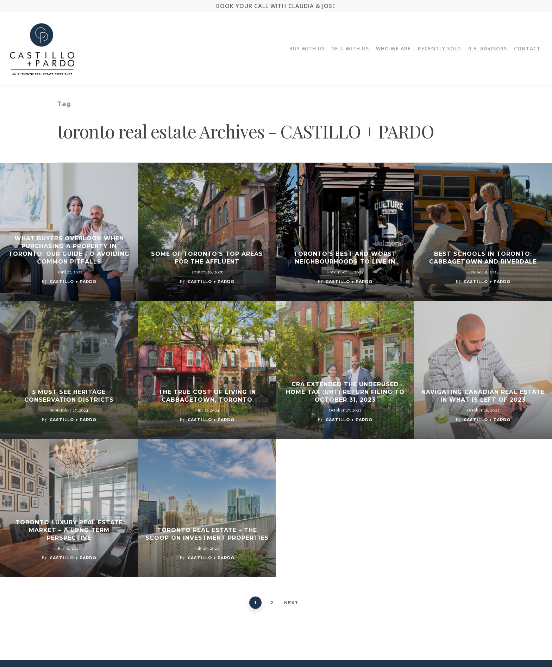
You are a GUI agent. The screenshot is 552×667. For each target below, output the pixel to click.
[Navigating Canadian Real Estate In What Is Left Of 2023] (483, 370)
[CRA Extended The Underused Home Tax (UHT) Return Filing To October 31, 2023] (345, 370)
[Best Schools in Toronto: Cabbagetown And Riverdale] (483, 232)
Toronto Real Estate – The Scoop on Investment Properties (207, 534)
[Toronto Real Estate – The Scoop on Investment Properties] (207, 508)
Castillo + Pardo (73, 281)
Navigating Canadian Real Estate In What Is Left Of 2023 (483, 396)
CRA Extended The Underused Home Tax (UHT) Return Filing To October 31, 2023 (345, 392)
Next (291, 602)
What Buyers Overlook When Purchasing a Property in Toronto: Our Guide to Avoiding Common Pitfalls (69, 250)
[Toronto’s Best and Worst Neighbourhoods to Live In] (345, 232)
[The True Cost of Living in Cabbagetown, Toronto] (207, 370)
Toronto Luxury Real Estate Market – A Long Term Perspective (69, 530)
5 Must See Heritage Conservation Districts (69, 396)
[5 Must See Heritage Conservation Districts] (69, 370)
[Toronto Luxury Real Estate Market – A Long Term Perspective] (69, 508)
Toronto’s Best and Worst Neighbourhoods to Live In (345, 258)
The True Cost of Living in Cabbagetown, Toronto (207, 396)
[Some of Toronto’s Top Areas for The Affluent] (207, 232)
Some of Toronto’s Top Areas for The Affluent (207, 258)
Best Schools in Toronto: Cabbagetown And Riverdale (483, 258)
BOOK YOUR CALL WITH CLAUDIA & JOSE (275, 6)
